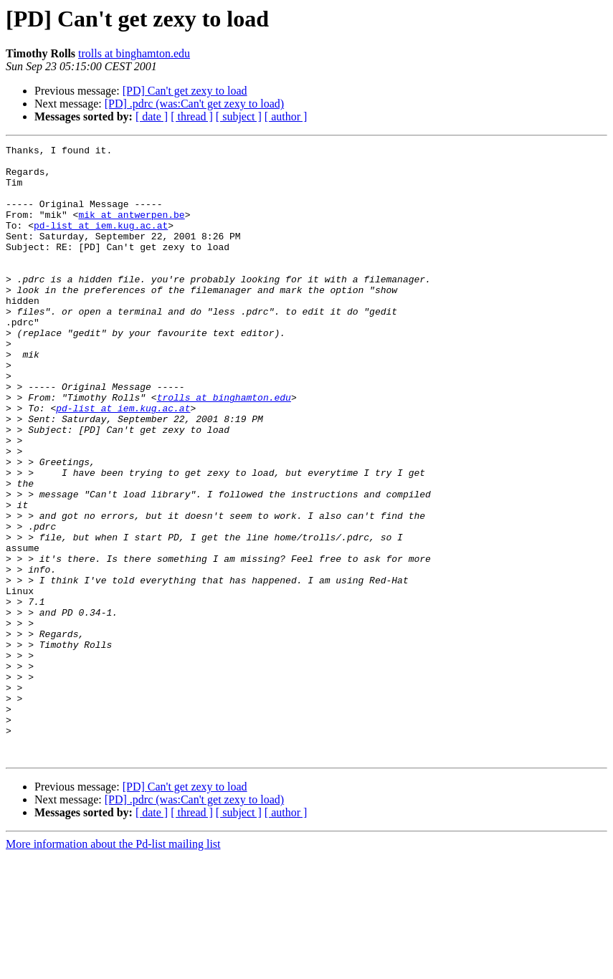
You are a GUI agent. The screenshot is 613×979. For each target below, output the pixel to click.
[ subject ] (239, 116)
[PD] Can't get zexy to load (185, 91)
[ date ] (152, 116)
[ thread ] (192, 116)
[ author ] (286, 116)
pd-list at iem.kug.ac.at (101, 242)
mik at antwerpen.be (131, 229)
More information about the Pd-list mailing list (113, 966)
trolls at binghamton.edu (134, 53)
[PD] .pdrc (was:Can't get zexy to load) (194, 103)
